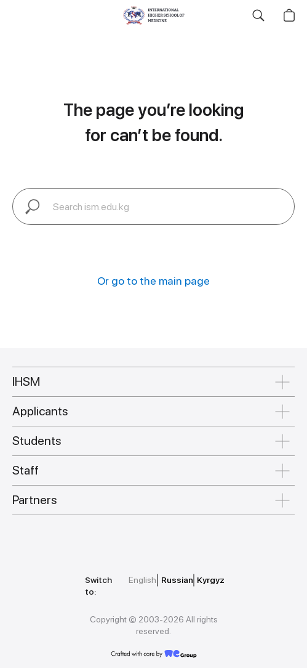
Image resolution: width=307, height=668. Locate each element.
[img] (75, 532)
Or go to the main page (153, 280)
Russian (177, 580)
